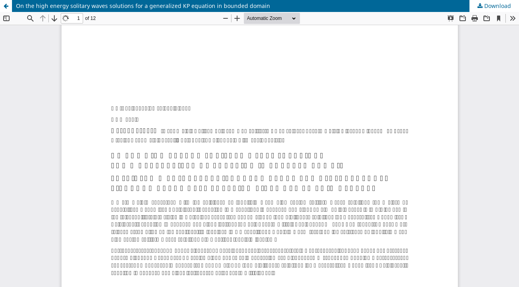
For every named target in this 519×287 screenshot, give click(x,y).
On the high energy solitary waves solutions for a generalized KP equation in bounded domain (143, 6)
